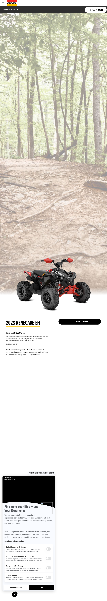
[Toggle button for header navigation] (3, 3)
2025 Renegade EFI (12, 344)
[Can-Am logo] (12, 3)
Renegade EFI (8, 9)
